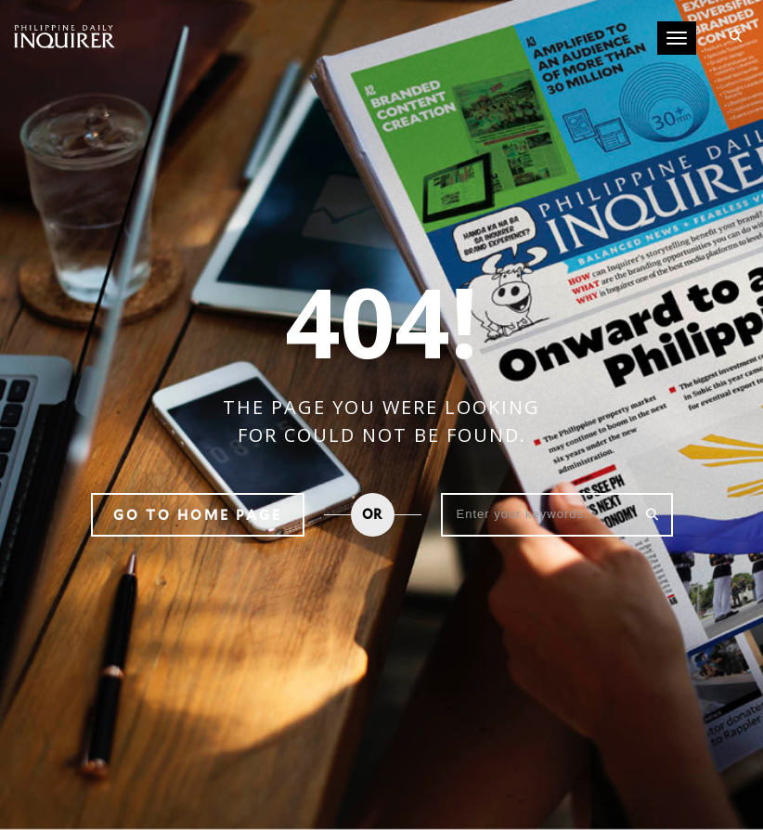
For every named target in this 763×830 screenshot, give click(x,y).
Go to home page (197, 515)
